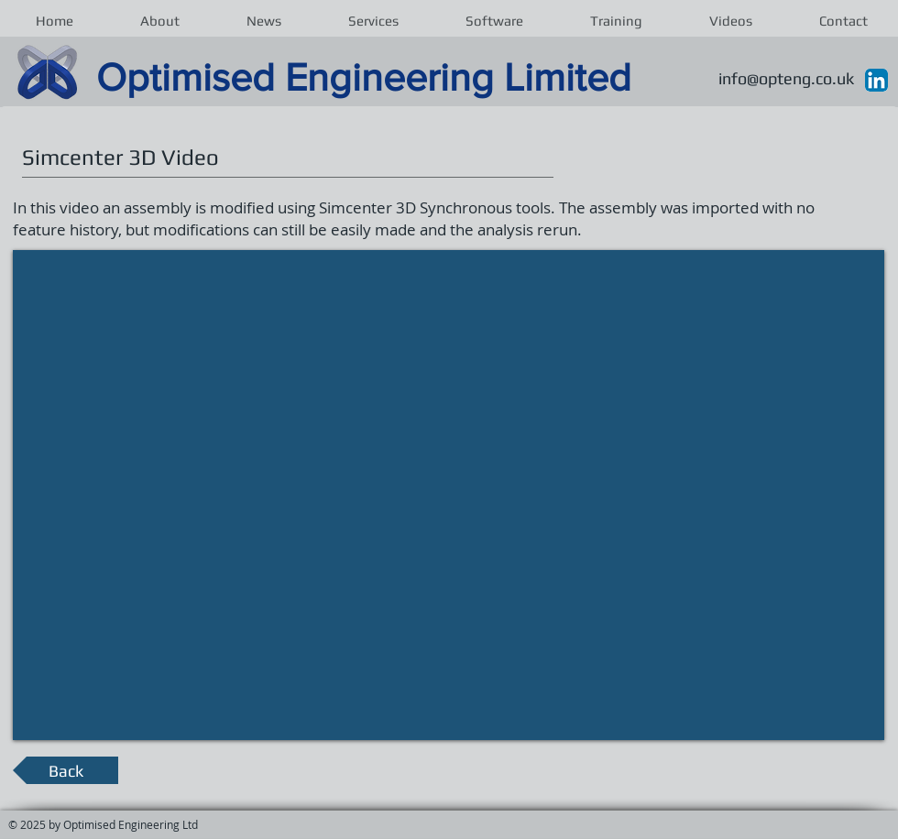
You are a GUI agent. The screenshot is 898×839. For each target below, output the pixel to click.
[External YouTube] (448, 496)
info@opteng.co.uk (786, 78)
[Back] (65, 770)
